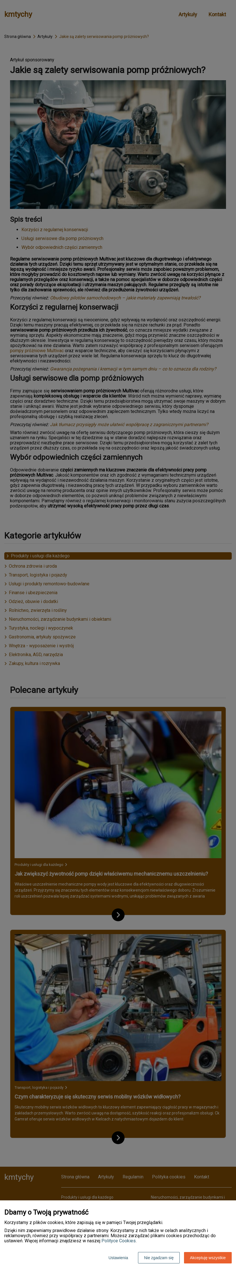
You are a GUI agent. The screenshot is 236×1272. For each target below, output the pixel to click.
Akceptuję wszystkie (208, 1257)
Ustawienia (118, 1257)
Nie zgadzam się (159, 1257)
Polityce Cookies (118, 1240)
